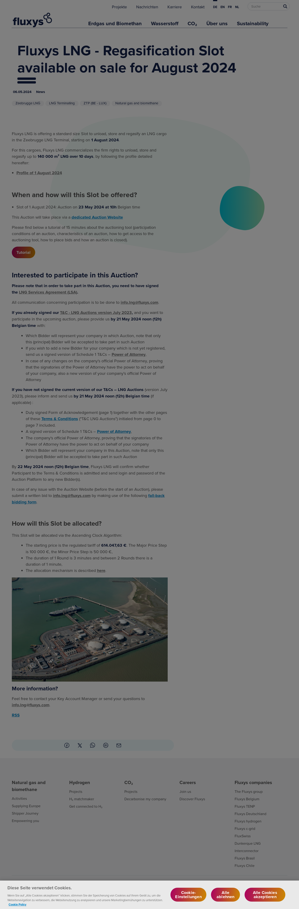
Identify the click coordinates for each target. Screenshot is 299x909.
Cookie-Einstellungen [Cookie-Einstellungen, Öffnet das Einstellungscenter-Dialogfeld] (188, 898)
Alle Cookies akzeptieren (265, 898)
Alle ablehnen (225, 898)
